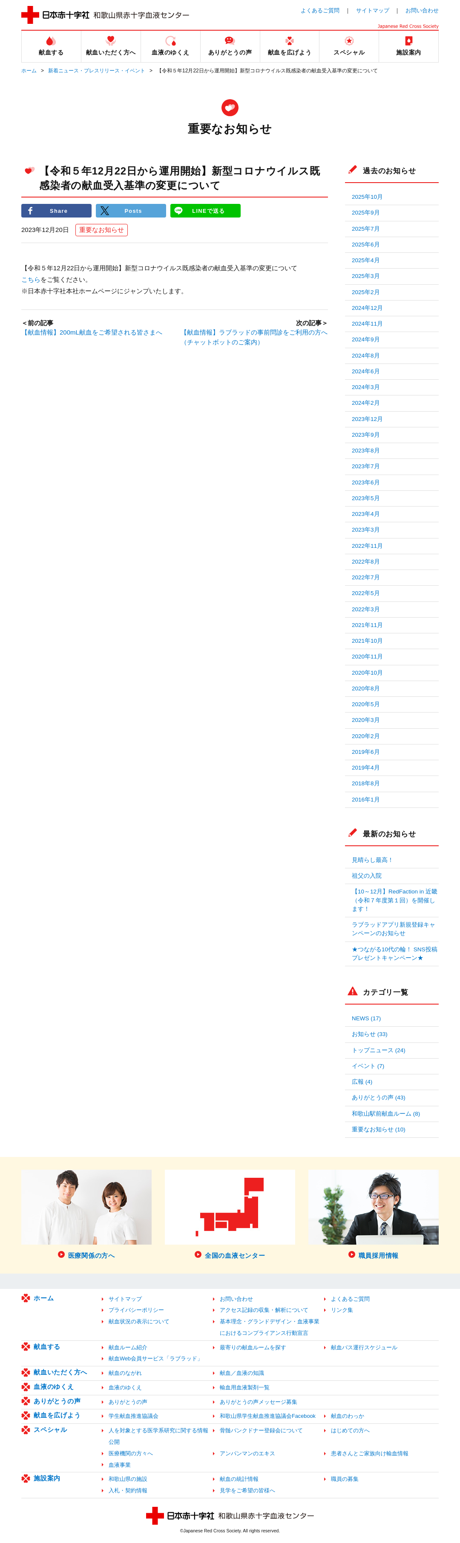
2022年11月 (367, 546)
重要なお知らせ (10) (378, 1129)
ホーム (29, 71)
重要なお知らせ (101, 230)
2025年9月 (366, 212)
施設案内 (47, 1478)
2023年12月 (367, 419)
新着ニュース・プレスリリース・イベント (96, 71)
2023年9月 (366, 435)
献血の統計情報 (239, 1479)
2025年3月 (366, 276)
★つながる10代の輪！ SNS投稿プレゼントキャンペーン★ (394, 953)
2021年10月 (367, 641)
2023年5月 (366, 498)
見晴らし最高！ (373, 860)
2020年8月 (366, 688)
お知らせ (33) (370, 1034)
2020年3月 (366, 720)
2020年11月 (367, 656)
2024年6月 (366, 371)
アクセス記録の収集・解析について (264, 1310)
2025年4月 (366, 260)
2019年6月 (366, 752)
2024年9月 (366, 339)
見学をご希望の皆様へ (247, 1490)
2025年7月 (366, 229)
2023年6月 (366, 482)
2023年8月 (366, 450)
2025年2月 (366, 292)
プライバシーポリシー (136, 1310)
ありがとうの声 (57, 1401)
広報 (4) (362, 1082)
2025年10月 (367, 197)
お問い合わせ (422, 10)
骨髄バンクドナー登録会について (261, 1430)
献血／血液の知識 (242, 1373)
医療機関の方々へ (131, 1453)
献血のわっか (347, 1416)
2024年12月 (367, 308)
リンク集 (342, 1310)
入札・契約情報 (128, 1490)
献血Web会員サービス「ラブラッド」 (156, 1358)
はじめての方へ (350, 1430)
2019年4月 (366, 767)
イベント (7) (368, 1066)
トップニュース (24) (378, 1050)
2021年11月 (367, 625)
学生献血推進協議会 (133, 1416)
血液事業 (120, 1465)
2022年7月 (366, 577)
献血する (47, 1346)
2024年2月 (366, 403)
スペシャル (50, 1429)
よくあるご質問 (320, 10)
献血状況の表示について (139, 1321)
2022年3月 (366, 609)
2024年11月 (367, 324)
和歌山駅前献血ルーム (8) (386, 1114)
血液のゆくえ (54, 1386)
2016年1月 (366, 799)
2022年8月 (366, 561)
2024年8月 (366, 355)
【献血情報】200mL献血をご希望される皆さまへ (91, 332)
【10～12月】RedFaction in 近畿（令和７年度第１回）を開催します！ (394, 900)
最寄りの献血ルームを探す (253, 1347)
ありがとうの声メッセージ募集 (258, 1402)
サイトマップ (372, 10)
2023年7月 (366, 466)
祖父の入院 (367, 876)
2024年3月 (366, 387)
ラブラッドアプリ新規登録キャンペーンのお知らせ (393, 929)
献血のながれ (125, 1373)
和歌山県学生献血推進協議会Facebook (268, 1416)
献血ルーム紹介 (128, 1347)
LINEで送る (208, 210)
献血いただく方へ (60, 1372)
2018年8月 (366, 783)
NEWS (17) (366, 1018)
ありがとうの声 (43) (378, 1097)
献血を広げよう (57, 1415)
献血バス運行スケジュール (364, 1347)
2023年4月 (366, 514)
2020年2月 (366, 736)
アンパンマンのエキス (247, 1453)
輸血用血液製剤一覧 (245, 1387)
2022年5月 (366, 593)
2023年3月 (366, 530)
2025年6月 (366, 244)
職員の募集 (345, 1479)
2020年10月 (367, 673)
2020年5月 (366, 704)
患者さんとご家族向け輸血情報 (369, 1453)
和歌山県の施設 (128, 1479)
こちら (30, 279)
